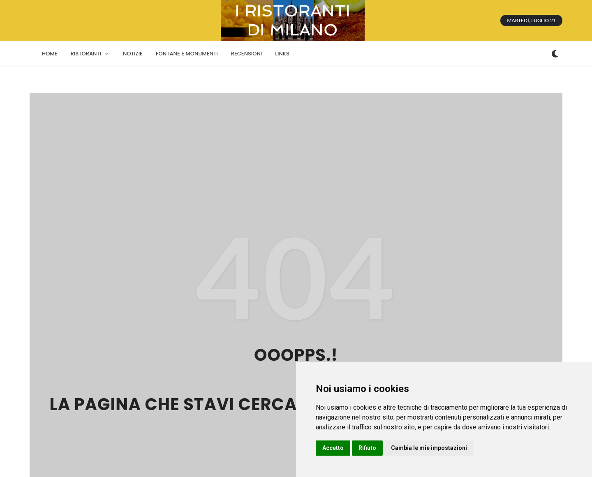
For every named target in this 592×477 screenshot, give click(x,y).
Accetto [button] (333, 448)
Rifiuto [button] (367, 448)
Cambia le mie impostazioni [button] (429, 448)
